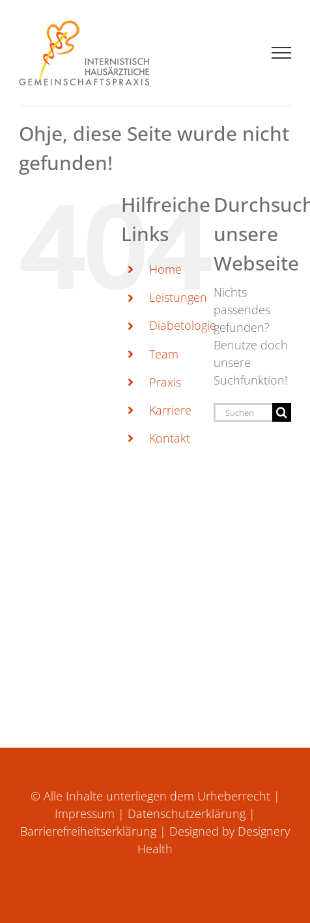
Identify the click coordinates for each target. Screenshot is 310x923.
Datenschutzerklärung (187, 813)
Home (165, 269)
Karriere (170, 410)
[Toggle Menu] (281, 53)
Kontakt (169, 438)
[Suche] (281, 412)
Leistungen (178, 297)
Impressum (85, 813)
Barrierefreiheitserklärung (88, 831)
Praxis (165, 382)
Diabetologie (182, 325)
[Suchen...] (243, 412)
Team (163, 354)
